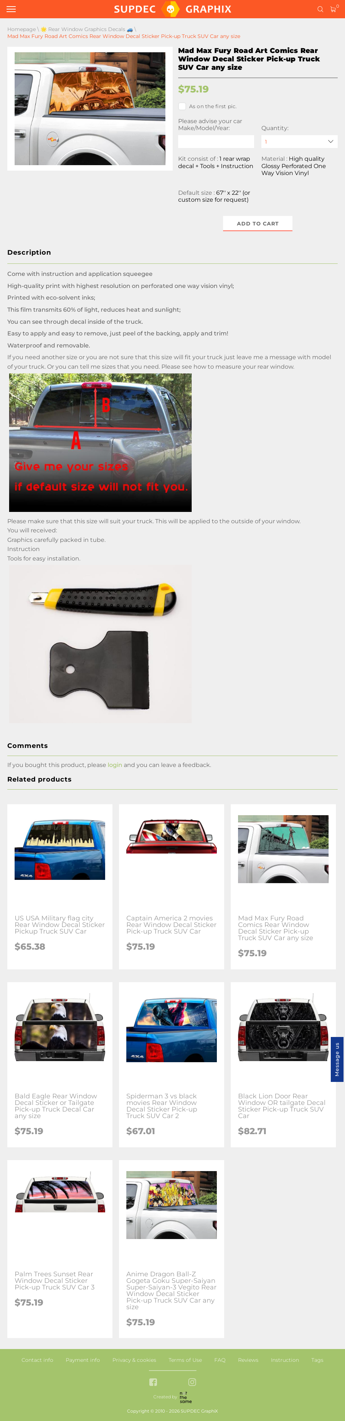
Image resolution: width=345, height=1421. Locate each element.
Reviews (248, 1360)
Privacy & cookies (134, 1360)
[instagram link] (192, 1382)
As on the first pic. (207, 106)
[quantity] (299, 141)
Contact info (37, 1360)
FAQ (220, 1360)
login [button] (115, 764)
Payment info (83, 1360)
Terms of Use (185, 1360)
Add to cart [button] (258, 223)
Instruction (285, 1360)
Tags (317, 1360)
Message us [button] (337, 1059)
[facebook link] (153, 1382)
